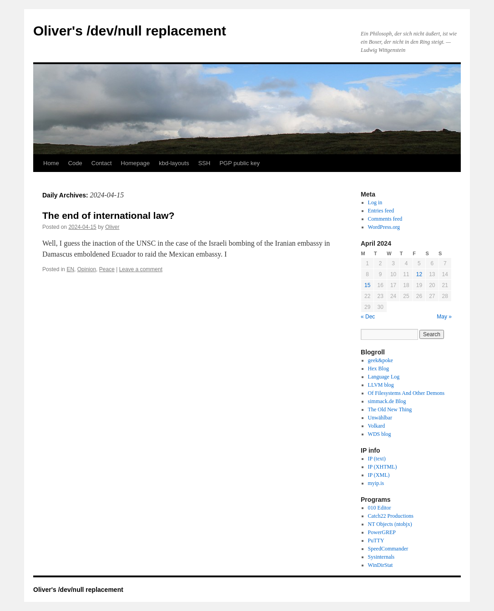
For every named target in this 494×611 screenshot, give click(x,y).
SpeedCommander (388, 548)
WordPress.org (384, 227)
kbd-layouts (174, 163)
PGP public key (239, 163)
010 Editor (379, 508)
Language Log (384, 377)
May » (444, 316)
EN (70, 269)
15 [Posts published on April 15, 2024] (367, 285)
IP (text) (377, 458)
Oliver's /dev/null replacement (129, 30)
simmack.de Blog (387, 401)
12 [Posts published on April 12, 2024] (419, 274)
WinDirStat (380, 565)
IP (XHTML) (382, 467)
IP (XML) (379, 475)
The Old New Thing (390, 409)
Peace (107, 269)
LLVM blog (381, 385)
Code (75, 163)
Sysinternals (381, 557)
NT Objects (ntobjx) (390, 524)
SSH (204, 163)
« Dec (368, 316)
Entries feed (381, 210)
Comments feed (385, 219)
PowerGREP (382, 532)
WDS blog (379, 434)
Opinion (86, 269)
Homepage (135, 163)
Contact (101, 163)
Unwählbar (380, 417)
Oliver (112, 227)
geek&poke (380, 360)
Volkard (376, 426)
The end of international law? (108, 215)
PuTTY (376, 540)
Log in (375, 202)
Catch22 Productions (390, 516)
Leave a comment (140, 269)
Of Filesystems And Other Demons (406, 393)
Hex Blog (378, 368)
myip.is (376, 483)
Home (51, 163)
